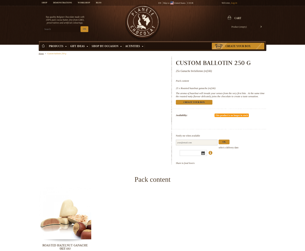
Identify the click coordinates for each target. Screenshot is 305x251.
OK (84, 29)
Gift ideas (79, 46)
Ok (224, 142)
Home (41, 53)
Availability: (182, 115)
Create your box (238, 46)
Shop (44, 3)
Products (58, 46)
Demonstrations (62, 3)
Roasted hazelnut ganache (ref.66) (198, 88)
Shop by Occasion (107, 46)
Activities (134, 46)
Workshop (84, 3)
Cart (237, 18)
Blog (98, 3)
